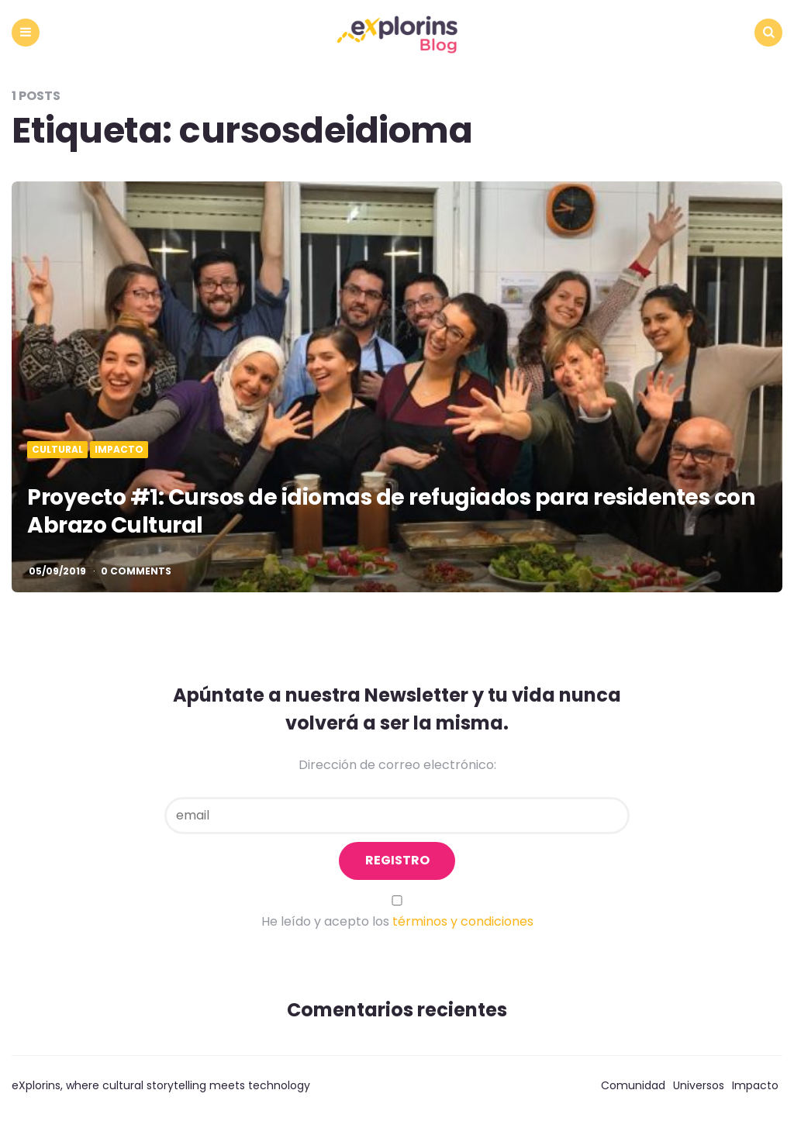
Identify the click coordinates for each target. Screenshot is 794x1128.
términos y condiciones (462, 921)
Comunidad (633, 1085)
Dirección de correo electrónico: (397, 765)
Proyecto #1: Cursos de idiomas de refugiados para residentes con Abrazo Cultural (390, 511)
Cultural (57, 449)
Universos (698, 1085)
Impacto (119, 449)
